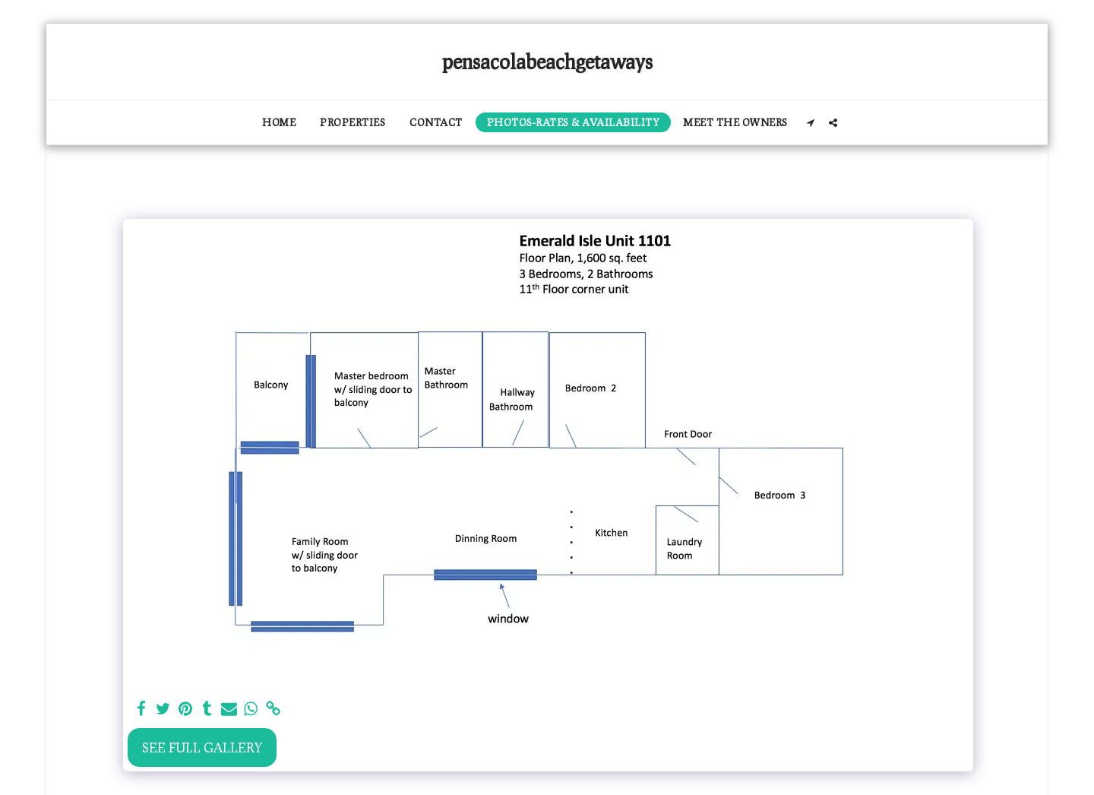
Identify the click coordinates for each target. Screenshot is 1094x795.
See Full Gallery (202, 747)
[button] (811, 123)
